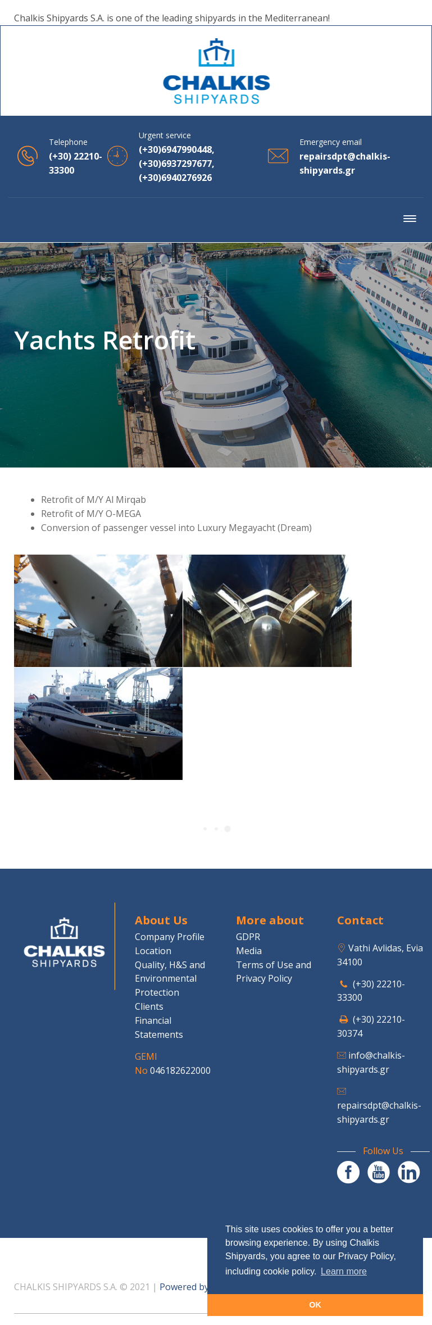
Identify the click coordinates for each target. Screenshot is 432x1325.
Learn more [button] (344, 1271)
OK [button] (315, 1304)
